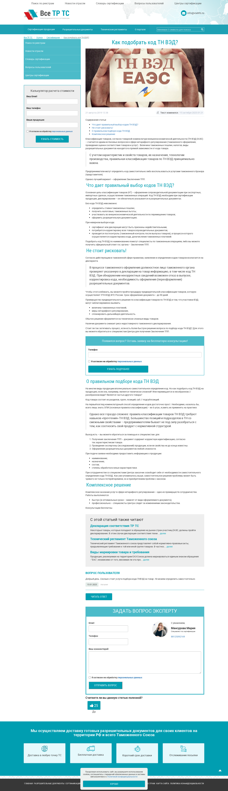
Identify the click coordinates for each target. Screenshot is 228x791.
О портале (140, 29)
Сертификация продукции (41, 29)
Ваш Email (31, 96)
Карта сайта (162, 783)
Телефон (93, 349)
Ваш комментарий (98, 648)
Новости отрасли (75, 3)
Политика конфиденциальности (187, 783)
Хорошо (114, 783)
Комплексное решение (103, 133)
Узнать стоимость (52, 139)
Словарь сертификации (110, 3)
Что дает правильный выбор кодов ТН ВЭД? (115, 124)
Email (91, 622)
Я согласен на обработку (115, 361)
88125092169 (178, 636)
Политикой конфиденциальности (122, 776)
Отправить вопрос (105, 685)
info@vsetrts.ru (195, 13)
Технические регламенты (114, 29)
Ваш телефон (33, 107)
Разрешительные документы (78, 29)
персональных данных (129, 361)
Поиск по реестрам (42, 3)
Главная (28, 783)
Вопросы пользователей (149, 3)
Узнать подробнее (118, 369)
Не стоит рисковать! (102, 127)
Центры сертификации (187, 3)
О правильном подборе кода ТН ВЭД (111, 130)
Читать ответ (99, 596)
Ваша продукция (35, 119)
